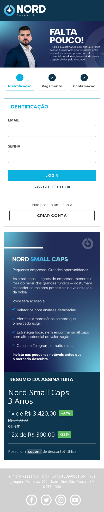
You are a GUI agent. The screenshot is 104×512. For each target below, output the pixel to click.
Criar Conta (52, 215)
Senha (14, 146)
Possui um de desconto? (43, 451)
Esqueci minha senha (52, 186)
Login (52, 175)
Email (13, 120)
